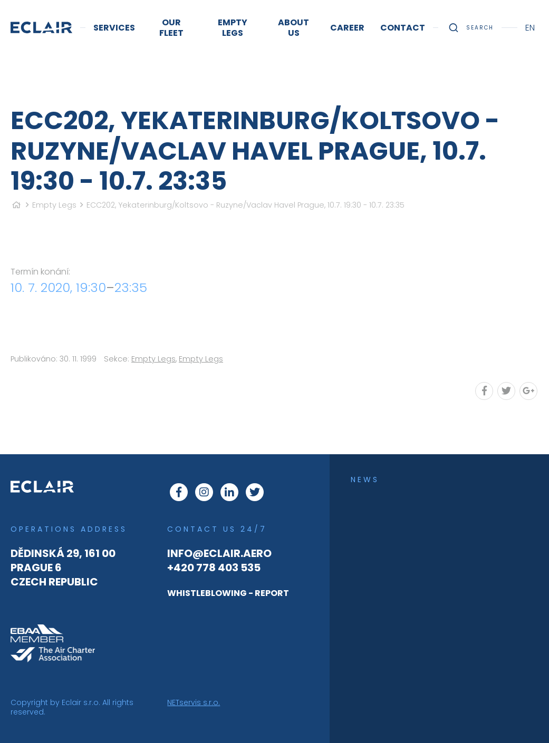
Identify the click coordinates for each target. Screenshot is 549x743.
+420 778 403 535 (214, 567)
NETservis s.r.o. (193, 702)
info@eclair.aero (219, 553)
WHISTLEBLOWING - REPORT (228, 593)
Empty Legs (54, 205)
